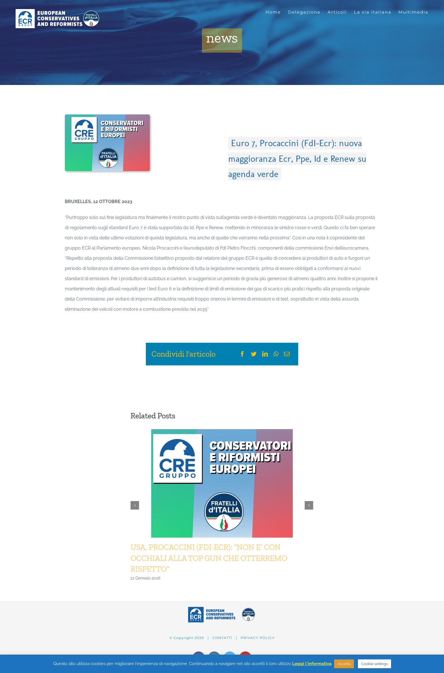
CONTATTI (222, 638)
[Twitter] (253, 354)
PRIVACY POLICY (258, 638)
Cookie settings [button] (374, 664)
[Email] (287, 354)
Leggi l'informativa (312, 663)
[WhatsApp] (276, 354)
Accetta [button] (344, 664)
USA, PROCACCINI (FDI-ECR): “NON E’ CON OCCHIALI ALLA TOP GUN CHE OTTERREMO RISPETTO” (209, 557)
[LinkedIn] (265, 354)
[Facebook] (242, 354)
